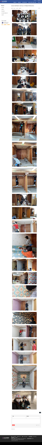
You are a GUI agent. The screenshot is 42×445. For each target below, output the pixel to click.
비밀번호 (27, 416)
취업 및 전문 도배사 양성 (32, 2)
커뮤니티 (39, 2)
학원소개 (14, 2)
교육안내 (19, 2)
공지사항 (2, 7)
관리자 (12, 8)
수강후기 (2, 14)
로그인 (35, 0)
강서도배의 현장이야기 (4, 13)
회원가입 (39, 0)
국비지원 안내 (24, 2)
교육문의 (2, 9)
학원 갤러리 (3, 11)
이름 (13, 416)
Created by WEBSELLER (14, 440)
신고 (40, 412)
